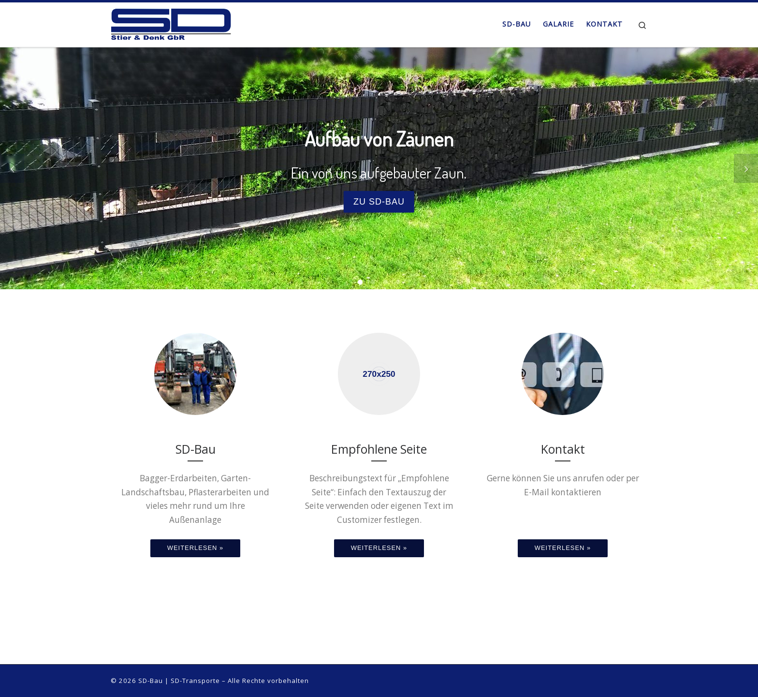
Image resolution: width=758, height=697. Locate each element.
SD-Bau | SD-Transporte (179, 680)
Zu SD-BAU (379, 201)
